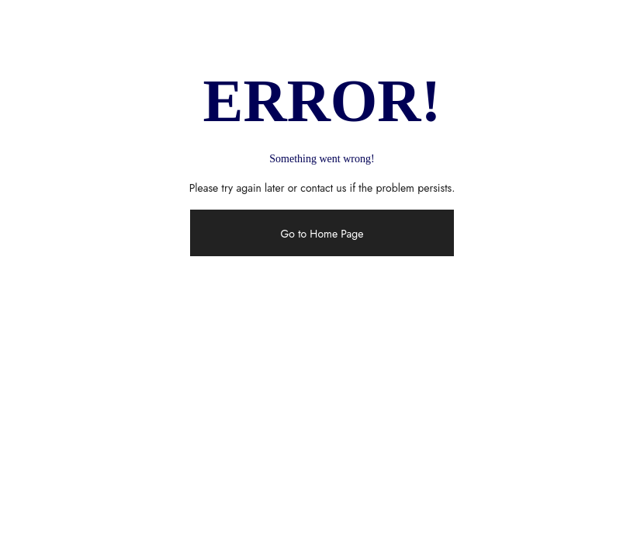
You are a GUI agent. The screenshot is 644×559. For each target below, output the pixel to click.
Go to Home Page (321, 233)
